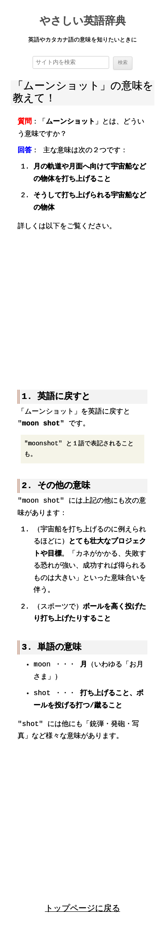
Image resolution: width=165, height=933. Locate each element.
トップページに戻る (82, 908)
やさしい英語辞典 (83, 22)
